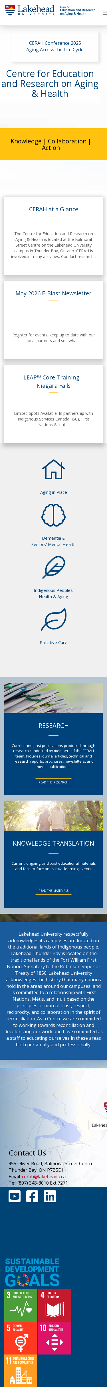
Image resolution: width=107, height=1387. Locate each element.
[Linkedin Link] (50, 1200)
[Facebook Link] (32, 1200)
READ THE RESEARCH (53, 782)
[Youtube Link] (15, 1200)
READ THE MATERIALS (53, 891)
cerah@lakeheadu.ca (44, 1176)
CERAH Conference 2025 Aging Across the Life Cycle (55, 46)
